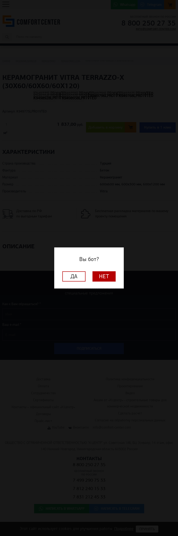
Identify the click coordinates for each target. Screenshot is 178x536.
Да (73, 276)
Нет (104, 276)
